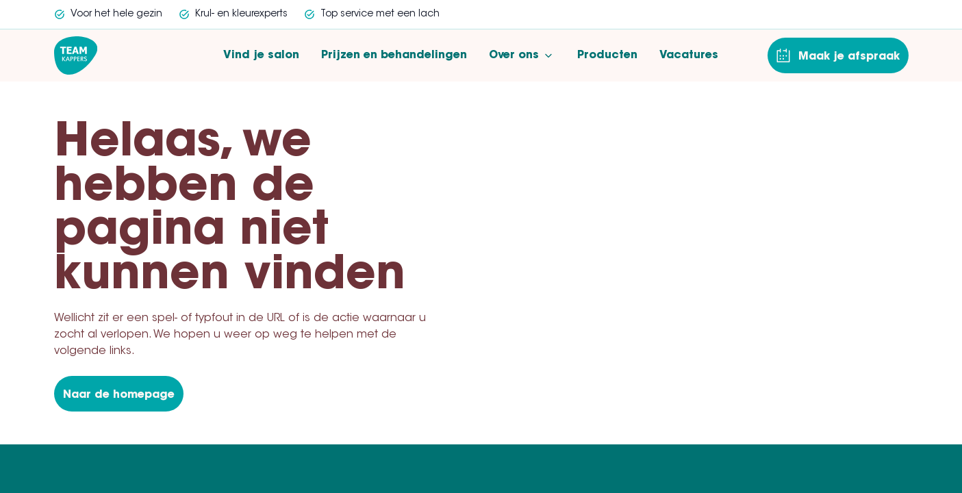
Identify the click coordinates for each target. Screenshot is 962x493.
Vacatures (688, 55)
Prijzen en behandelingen (394, 55)
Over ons (522, 55)
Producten (607, 55)
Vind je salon (261, 55)
